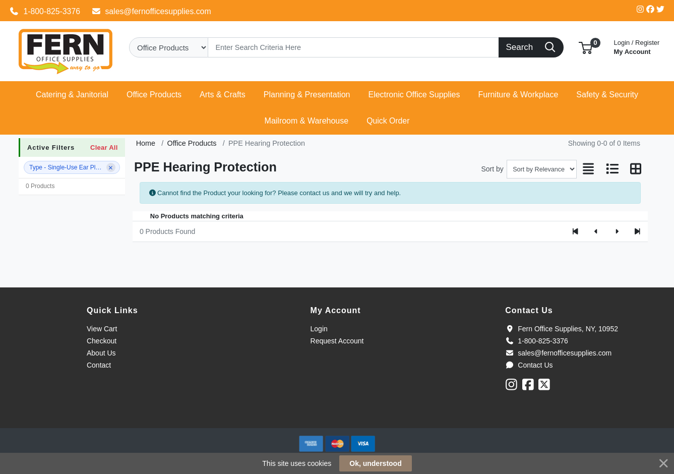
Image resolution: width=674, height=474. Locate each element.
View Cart (102, 329)
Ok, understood (375, 463)
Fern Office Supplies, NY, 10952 (561, 329)
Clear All (103, 147)
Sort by (492, 169)
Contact (99, 365)
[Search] (353, 47)
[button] (585, 47)
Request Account (337, 341)
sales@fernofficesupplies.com (151, 11)
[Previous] (596, 231)
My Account (637, 46)
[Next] (616, 231)
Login (319, 329)
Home (145, 143)
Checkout (101, 341)
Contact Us (529, 365)
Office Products (191, 143)
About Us (101, 353)
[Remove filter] (110, 167)
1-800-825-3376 (45, 11)
